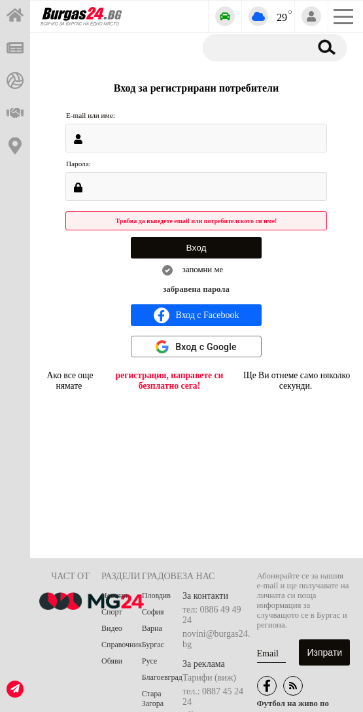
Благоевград (162, 677)
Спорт (111, 611)
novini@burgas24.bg (216, 639)
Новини (114, 595)
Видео (111, 628)
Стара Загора (153, 698)
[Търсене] (254, 47)
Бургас (153, 644)
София (153, 611)
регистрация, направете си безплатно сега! (170, 380)
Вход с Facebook (196, 315)
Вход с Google (206, 347)
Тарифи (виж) (209, 678)
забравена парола (196, 289)
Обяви (111, 661)
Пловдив (156, 595)
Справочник (121, 644)
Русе (149, 661)
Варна (152, 628)
